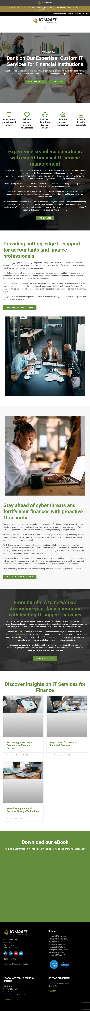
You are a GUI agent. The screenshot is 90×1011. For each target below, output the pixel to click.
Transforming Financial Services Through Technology (23, 810)
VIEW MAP (7, 999)
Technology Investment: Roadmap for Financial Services (20, 745)
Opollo (25, 964)
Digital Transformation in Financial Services (63, 744)
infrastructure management (14, 634)
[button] (45, 28)
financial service (24, 170)
